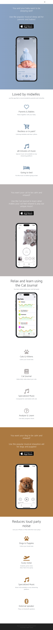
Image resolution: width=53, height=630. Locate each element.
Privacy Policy (23, 627)
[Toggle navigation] (45, 2)
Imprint (27, 627)
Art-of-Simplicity (12, 2)
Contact (31, 627)
